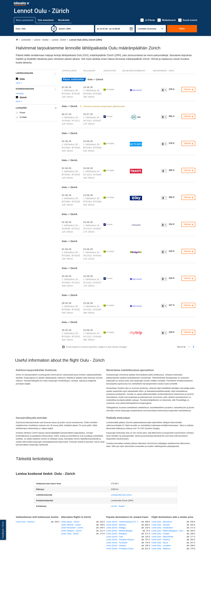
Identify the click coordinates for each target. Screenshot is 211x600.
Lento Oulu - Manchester (162, 537)
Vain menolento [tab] (46, 20)
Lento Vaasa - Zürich (70, 522)
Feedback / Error (3, 529)
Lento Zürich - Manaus (116, 525)
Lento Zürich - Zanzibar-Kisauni (120, 539)
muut (19, 83)
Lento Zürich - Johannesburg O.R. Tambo (123, 522)
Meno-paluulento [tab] (25, 20)
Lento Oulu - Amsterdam (162, 528)
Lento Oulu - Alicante (160, 525)
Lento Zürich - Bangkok (116, 533)
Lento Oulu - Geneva (25, 522)
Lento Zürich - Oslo (114, 537)
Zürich (23, 97)
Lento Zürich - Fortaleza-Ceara (119, 548)
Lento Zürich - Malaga (116, 528)
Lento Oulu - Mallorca (160, 548)
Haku (182, 28)
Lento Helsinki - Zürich (71, 525)
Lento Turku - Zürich (70, 533)
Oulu (22, 79)
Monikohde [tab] (64, 20)
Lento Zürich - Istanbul (116, 545)
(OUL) (121, 495)
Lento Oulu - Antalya (160, 533)
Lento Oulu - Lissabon (161, 545)
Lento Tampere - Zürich (71, 531)
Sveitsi (20, 94)
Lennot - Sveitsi (118, 506)
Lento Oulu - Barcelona (161, 522)
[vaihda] (54, 29)
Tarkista (189, 89)
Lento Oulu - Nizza (159, 542)
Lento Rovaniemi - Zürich (72, 528)
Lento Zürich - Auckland (116, 542)
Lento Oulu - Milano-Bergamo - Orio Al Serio (169, 531)
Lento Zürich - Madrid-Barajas (119, 531)
